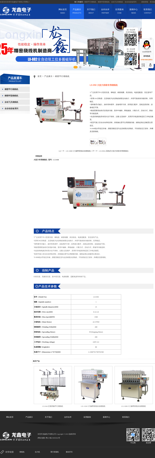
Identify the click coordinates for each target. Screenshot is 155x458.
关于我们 (91, 11)
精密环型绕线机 (104, 2)
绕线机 (22, 452)
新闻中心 (134, 11)
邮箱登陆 (144, 2)
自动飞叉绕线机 (117, 2)
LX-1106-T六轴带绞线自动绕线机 (93, 406)
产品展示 (77, 11)
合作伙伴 (105, 11)
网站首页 (63, 11)
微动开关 (69, 452)
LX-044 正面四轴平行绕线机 (52, 406)
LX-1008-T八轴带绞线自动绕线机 (133, 406)
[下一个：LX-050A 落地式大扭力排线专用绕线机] (110, 151)
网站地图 (41, 438)
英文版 (152, 2)
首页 (40, 76)
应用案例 (119, 11)
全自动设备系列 (130, 2)
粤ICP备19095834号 (53, 438)
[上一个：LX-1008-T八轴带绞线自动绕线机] (75, 151)
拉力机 (37, 452)
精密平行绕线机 (90, 2)
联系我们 (148, 11)
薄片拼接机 (54, 452)
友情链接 (9, 452)
